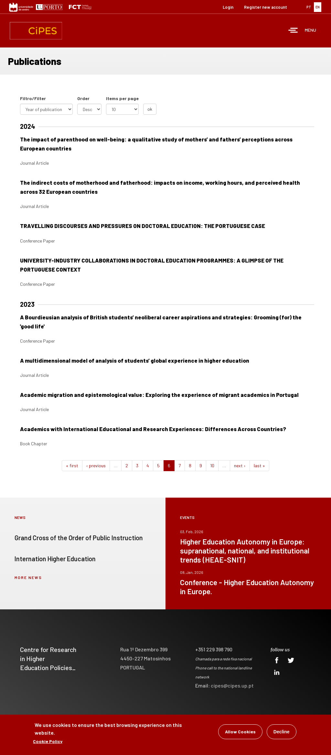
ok (149, 109)
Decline (281, 733)
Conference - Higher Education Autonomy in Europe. (247, 587)
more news (28, 577)
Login (228, 7)
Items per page (122, 98)
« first (72, 465)
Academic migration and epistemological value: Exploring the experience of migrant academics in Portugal (159, 394)
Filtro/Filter (33, 98)
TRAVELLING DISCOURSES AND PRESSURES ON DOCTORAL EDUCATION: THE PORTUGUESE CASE (142, 225)
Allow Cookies (240, 733)
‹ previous (96, 465)
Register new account (265, 7)
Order (83, 98)
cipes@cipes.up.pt (232, 685)
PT (308, 7)
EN (317, 7)
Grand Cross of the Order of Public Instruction (79, 538)
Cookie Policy (47, 742)
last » (259, 465)
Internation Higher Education (55, 559)
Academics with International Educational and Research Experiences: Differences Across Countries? (153, 429)
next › (240, 465)
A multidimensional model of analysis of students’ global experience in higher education (134, 360)
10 (212, 465)
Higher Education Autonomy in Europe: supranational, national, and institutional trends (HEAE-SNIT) (244, 550)
